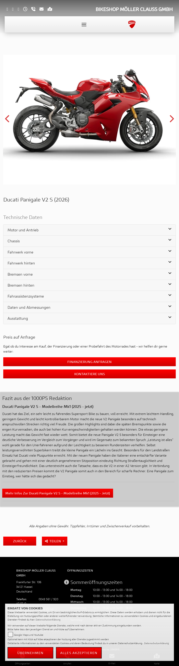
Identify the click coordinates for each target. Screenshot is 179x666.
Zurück (19, 541)
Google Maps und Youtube (28, 634)
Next (171, 120)
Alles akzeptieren (78, 653)
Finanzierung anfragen (89, 362)
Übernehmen (30, 653)
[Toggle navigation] (84, 24)
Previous (7, 120)
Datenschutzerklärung (48, 619)
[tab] (89, 230)
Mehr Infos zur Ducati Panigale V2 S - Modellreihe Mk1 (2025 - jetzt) (57, 493)
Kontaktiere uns (89, 374)
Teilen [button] (53, 541)
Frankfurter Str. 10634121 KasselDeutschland (28, 586)
